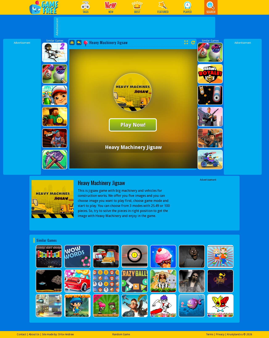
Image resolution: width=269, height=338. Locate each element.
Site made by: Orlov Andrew (58, 334)
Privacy (220, 334)
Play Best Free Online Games (45, 7)
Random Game (121, 334)
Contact (21, 334)
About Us (34, 334)
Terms (209, 334)
